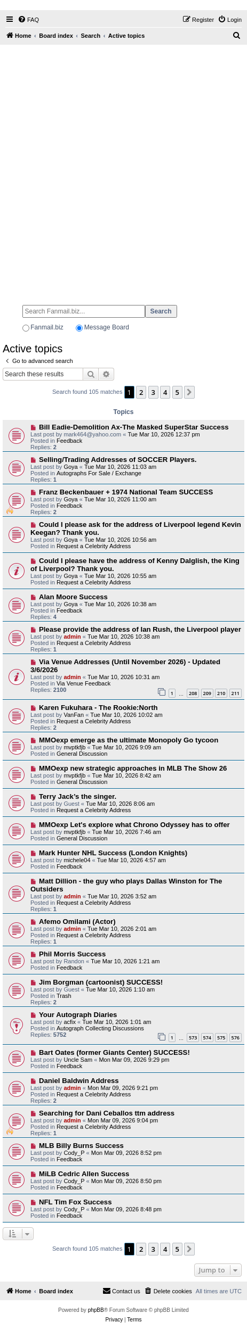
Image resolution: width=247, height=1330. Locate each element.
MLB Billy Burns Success (81, 1146)
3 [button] (153, 392)
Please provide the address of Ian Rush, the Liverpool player (140, 629)
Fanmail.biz (46, 327)
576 (236, 1037)
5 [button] (177, 392)
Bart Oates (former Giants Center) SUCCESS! (114, 1052)
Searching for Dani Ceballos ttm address (106, 1113)
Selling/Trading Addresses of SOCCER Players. (118, 460)
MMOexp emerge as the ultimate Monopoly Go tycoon (128, 740)
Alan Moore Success (73, 597)
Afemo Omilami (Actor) (77, 922)
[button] (189, 392)
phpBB (96, 1310)
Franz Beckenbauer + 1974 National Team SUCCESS (126, 492)
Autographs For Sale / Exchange (99, 473)
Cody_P (73, 1153)
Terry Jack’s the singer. (77, 796)
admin (72, 636)
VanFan (73, 715)
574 (207, 1037)
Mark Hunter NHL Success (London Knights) (113, 853)
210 (221, 693)
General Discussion (82, 753)
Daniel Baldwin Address (79, 1081)
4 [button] (165, 392)
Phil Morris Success (72, 954)
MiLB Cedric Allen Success (84, 1174)
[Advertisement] (123, 170)
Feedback (69, 440)
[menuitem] (28, 19)
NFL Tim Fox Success (75, 1202)
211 (236, 693)
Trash (64, 996)
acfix (69, 1022)
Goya (70, 467)
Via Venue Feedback (83, 683)
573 (193, 1037)
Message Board (106, 327)
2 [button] (141, 392)
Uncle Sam (77, 1059)
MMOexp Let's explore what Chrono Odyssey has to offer (134, 825)
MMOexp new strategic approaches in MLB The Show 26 (133, 768)
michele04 (76, 860)
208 (193, 693)
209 (207, 693)
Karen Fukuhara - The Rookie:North (98, 708)
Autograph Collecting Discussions (100, 1028)
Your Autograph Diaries (78, 1015)
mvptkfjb (74, 747)
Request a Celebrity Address (94, 546)
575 (221, 1037)
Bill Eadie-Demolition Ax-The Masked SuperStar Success (134, 427)
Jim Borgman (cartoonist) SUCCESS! (101, 982)
